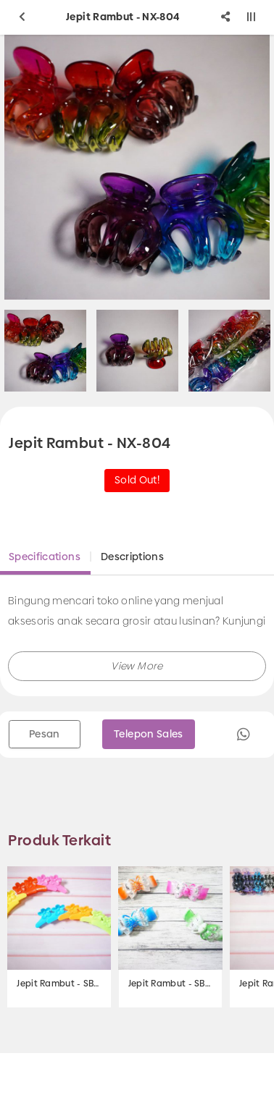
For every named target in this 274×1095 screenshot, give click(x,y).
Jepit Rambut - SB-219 (59, 983)
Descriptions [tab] (132, 556)
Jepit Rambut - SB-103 (170, 983)
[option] (137, 351)
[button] (137, 666)
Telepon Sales (148, 734)
